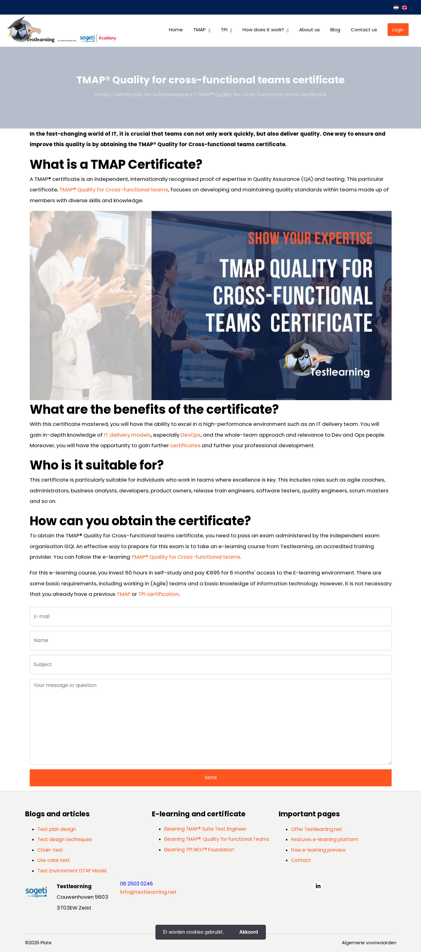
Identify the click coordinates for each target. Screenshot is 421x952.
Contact (301, 860)
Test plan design (56, 829)
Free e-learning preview (318, 850)
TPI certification (158, 594)
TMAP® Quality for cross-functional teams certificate (261, 94)
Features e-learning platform (324, 839)
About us (309, 29)
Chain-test (50, 850)
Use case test (53, 860)
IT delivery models (127, 435)
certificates (185, 445)
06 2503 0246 (136, 883)
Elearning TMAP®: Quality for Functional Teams (216, 839)
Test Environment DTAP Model (71, 870)
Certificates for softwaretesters (153, 94)
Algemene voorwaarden (369, 943)
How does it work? (263, 29)
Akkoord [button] (248, 932)
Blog (335, 29)
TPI (224, 29)
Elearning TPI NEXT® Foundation (199, 849)
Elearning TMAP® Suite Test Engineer (205, 829)
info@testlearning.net (148, 892)
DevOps (191, 435)
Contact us (364, 29)
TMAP (199, 29)
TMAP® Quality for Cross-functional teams (113, 189)
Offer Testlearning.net (316, 829)
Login (398, 29)
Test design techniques (64, 839)
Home (176, 29)
